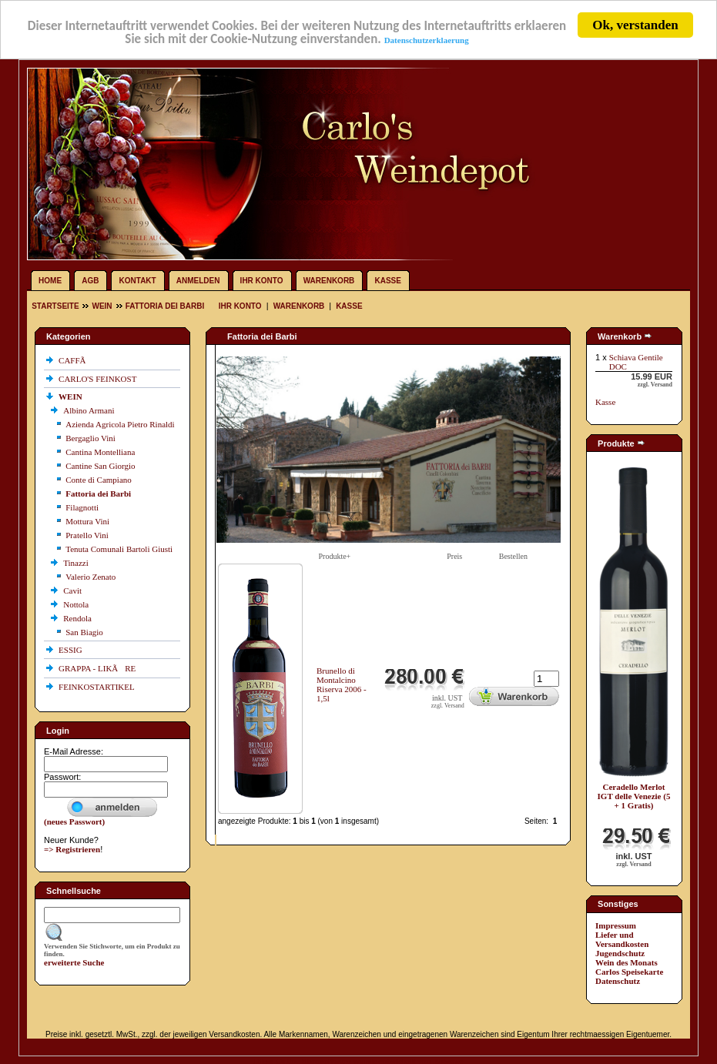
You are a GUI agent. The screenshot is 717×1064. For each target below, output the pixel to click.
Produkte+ (335, 556)
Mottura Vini (87, 521)
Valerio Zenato (90, 576)
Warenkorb (329, 280)
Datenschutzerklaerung (426, 40)
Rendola (78, 618)
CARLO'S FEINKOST (99, 378)
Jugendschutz (620, 953)
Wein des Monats (626, 962)
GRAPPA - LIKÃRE (98, 668)
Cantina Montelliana (100, 452)
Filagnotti (82, 507)
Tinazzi (76, 562)
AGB (90, 280)
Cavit (73, 590)
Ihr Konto (261, 280)
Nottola (77, 604)
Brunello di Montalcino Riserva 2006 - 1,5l (342, 684)
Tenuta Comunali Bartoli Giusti (119, 549)
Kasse (387, 280)
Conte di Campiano (98, 479)
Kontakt (137, 280)
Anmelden (198, 280)
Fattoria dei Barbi (165, 306)
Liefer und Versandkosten (621, 939)
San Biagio (84, 632)
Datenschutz (617, 980)
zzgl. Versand (447, 705)
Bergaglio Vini (90, 438)
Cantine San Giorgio (100, 465)
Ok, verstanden (635, 25)
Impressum (615, 925)
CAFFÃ (75, 360)
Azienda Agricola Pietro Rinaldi (119, 424)
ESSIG (71, 649)
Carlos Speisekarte (629, 971)
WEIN (102, 306)
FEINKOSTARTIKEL (97, 686)
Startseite (56, 306)
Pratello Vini (87, 535)
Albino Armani (89, 410)
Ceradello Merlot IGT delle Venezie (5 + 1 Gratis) (634, 796)
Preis (454, 556)
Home (50, 280)
